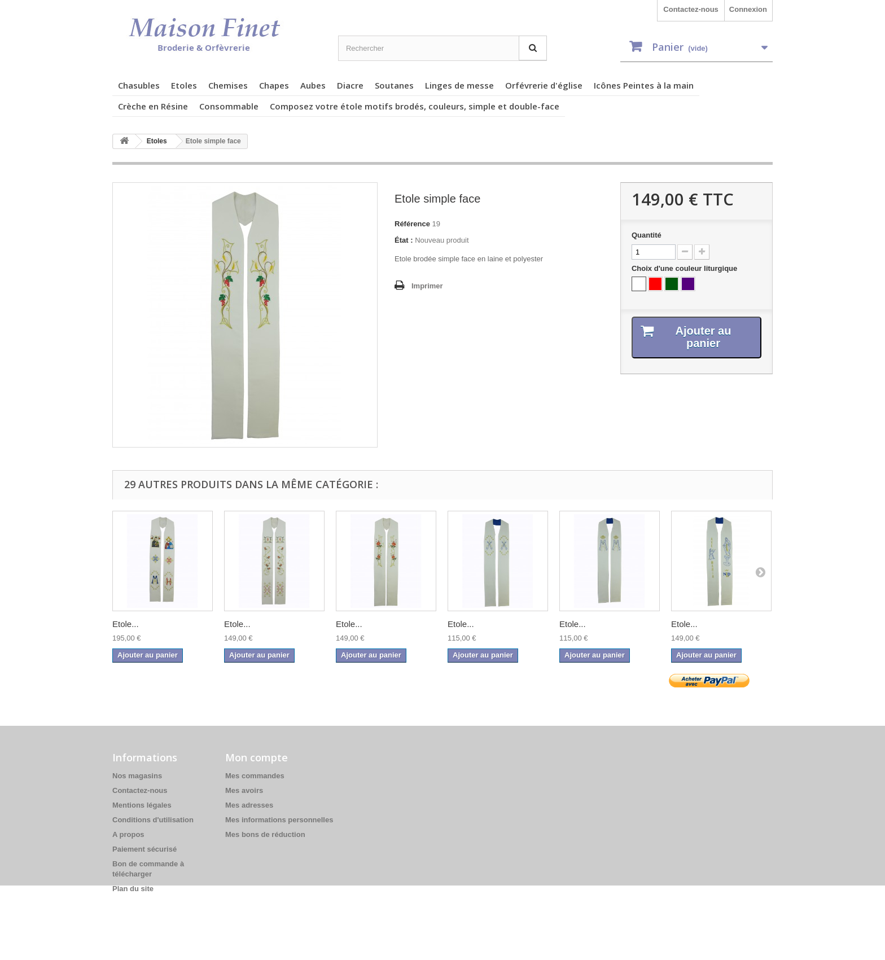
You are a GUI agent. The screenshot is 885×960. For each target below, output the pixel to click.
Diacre (350, 85)
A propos (128, 834)
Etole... (125, 624)
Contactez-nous (690, 9)
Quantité (646, 235)
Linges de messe (459, 85)
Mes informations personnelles (279, 820)
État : (404, 240)
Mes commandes (254, 775)
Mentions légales (142, 805)
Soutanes (394, 85)
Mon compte (256, 757)
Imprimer (427, 286)
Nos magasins (137, 775)
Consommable (229, 106)
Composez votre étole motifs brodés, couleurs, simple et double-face (414, 106)
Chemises (228, 85)
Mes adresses (249, 805)
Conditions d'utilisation (153, 820)
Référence (412, 224)
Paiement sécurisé (144, 849)
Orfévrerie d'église (543, 85)
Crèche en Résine (153, 106)
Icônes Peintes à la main (644, 85)
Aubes (313, 85)
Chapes (274, 85)
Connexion (748, 9)
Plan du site (133, 888)
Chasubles (139, 85)
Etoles (184, 85)
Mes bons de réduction (265, 834)
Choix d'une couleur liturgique (685, 268)
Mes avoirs (244, 790)
